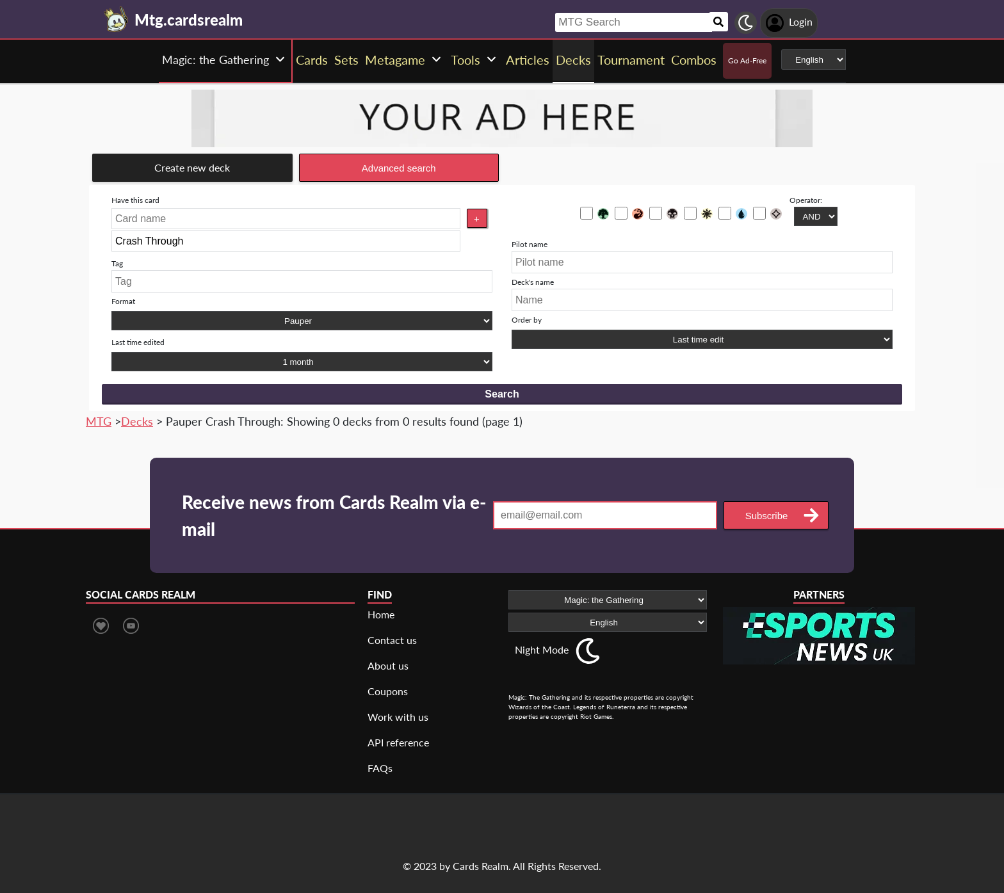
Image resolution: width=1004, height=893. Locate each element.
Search (502, 394)
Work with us (398, 717)
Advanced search (399, 168)
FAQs (380, 768)
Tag (117, 263)
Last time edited (138, 342)
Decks (137, 421)
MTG (98, 421)
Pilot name (529, 244)
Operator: (805, 200)
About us (388, 665)
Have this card (135, 200)
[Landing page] (116, 19)
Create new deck (192, 167)
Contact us (392, 640)
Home (381, 614)
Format (123, 301)
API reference (398, 742)
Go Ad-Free (747, 60)
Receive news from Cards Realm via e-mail (334, 515)
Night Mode (542, 649)
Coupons (388, 691)
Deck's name (533, 282)
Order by (527, 320)
